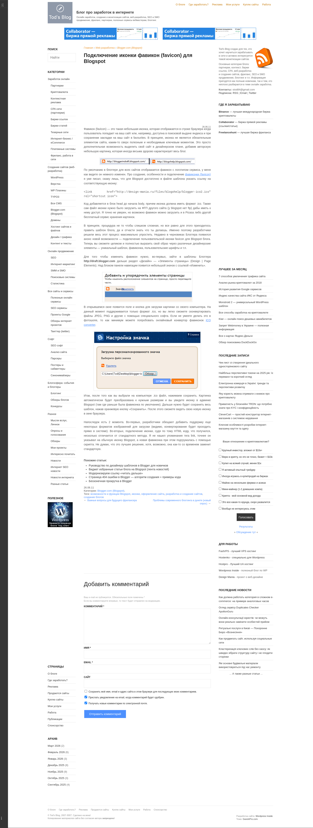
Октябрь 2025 (56, 778)
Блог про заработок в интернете (105, 12)
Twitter (252, 92)
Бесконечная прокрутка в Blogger (110, 481)
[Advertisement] (147, 95)
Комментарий (94, 606)
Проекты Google (60, 314)
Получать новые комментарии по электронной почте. (116, 703)
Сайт (87, 677)
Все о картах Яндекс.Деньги (236, 335)
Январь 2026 (55, 758)
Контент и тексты (61, 243)
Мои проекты (58, 447)
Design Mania (227, 577)
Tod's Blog (60, 12)
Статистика (57, 283)
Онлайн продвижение (61, 251)
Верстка (55, 183)
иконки (136, 493)
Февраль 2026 (56, 752)
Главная (88, 47)
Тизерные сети (59, 132)
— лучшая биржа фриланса (245, 132)
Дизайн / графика (61, 237)
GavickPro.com (250, 819)
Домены (55, 220)
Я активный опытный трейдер (238, 470)
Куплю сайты (251, 4)
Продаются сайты (58, 693)
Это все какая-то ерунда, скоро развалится (246, 502)
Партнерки (57, 85)
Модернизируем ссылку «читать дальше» (116, 473)
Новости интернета (62, 477)
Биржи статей (59, 125)
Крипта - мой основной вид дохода (241, 495)
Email (88, 662)
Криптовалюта (59, 91)
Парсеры (56, 358)
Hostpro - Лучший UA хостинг (236, 564)
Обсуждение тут (246, 532)
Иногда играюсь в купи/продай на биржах (245, 476)
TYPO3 (55, 196)
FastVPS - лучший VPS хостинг (237, 551)
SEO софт (57, 345)
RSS (235, 92)
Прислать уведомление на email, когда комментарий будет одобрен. (124, 697)
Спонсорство (55, 725)
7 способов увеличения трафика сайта (242, 276)
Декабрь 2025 (56, 765)
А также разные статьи (246, 673)
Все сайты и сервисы (60, 291)
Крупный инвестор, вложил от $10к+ (242, 450)
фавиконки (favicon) (198, 174)
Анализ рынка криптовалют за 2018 (240, 282)
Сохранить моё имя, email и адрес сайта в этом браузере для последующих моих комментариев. (143, 691)
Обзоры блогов (60, 399)
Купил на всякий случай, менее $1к (241, 463)
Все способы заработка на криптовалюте (243, 312)
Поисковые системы (63, 277)
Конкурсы (56, 406)
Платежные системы (63, 148)
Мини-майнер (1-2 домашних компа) (242, 489)
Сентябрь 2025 (57, 784)
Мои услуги (233, 4)
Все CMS (56, 203)
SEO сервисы (59, 307)
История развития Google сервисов (240, 289)
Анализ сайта (59, 352)
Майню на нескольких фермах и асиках (244, 482)
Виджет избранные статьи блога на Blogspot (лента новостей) (129, 469)
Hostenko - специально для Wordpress (242, 557)
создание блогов (94, 497)
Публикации (55, 719)
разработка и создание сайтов (184, 493)
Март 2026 (54, 745)
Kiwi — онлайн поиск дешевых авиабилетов (245, 318)
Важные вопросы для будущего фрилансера (112, 500)
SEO (53, 257)
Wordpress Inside (229, 570)
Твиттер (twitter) (60, 331)
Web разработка (105, 47)
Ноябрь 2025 (55, 771)
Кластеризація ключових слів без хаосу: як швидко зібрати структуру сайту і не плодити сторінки (245, 652)
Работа (266, 4)
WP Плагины (58, 190)
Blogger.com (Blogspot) (129, 47)
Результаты (246, 526)
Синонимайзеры (60, 375)
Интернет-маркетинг (63, 264)
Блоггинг (56, 393)
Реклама (217, 4)
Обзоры (55, 441)
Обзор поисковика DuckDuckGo (238, 342)
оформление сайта (152, 493)
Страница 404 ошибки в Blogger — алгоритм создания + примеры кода (135, 477)
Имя (87, 647)
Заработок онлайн (59, 79)
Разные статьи (59, 483)
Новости (56, 460)
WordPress (57, 177)
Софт (51, 339)
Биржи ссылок (59, 119)
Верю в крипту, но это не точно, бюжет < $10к (247, 457)
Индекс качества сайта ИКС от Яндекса (242, 295)
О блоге (180, 4)
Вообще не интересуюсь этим (238, 508)
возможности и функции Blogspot (110, 493)
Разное (52, 414)
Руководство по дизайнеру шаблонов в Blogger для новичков (128, 465)
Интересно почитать (63, 454)
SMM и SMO (58, 270)
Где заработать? (198, 4)
